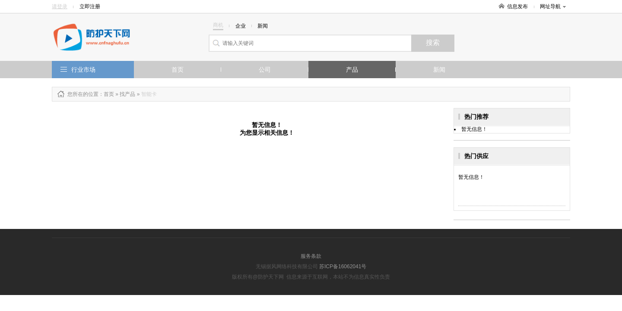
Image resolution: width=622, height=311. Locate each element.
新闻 (439, 69)
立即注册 (89, 6)
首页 (177, 69)
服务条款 (311, 256)
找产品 (127, 94)
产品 (352, 69)
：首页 (106, 94)
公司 (265, 69)
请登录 (59, 6)
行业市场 (83, 69)
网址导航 (553, 6)
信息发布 (517, 6)
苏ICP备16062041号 (342, 266)
